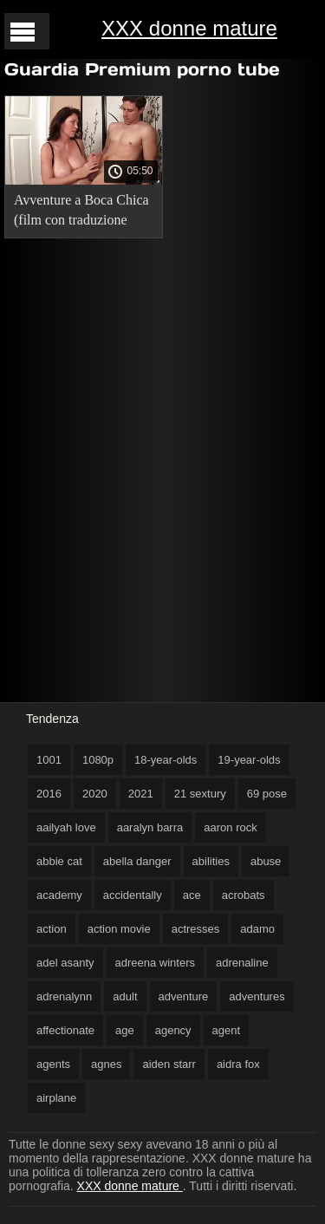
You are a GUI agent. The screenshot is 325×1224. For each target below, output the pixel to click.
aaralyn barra (150, 827)
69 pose (267, 793)
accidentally (132, 895)
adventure (184, 996)
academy (59, 895)
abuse (265, 861)
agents (53, 1064)
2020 (94, 793)
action (51, 928)
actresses (196, 928)
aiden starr (168, 1064)
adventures (256, 996)
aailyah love (66, 827)
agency (173, 1030)
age (124, 1030)
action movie (119, 928)
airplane (56, 1097)
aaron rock (230, 827)
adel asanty (65, 962)
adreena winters (155, 962)
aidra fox (238, 1064)
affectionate (65, 1030)
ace (192, 895)
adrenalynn (64, 996)
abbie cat (59, 861)
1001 (49, 759)
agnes (106, 1064)
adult (125, 996)
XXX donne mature (189, 28)
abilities (211, 861)
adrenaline (242, 962)
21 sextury (200, 793)
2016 (49, 793)
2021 (140, 793)
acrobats (243, 895)
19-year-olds (249, 759)
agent (226, 1030)
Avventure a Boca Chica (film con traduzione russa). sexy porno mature (81, 212)
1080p (98, 759)
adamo (257, 928)
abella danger (137, 861)
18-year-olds (165, 759)
